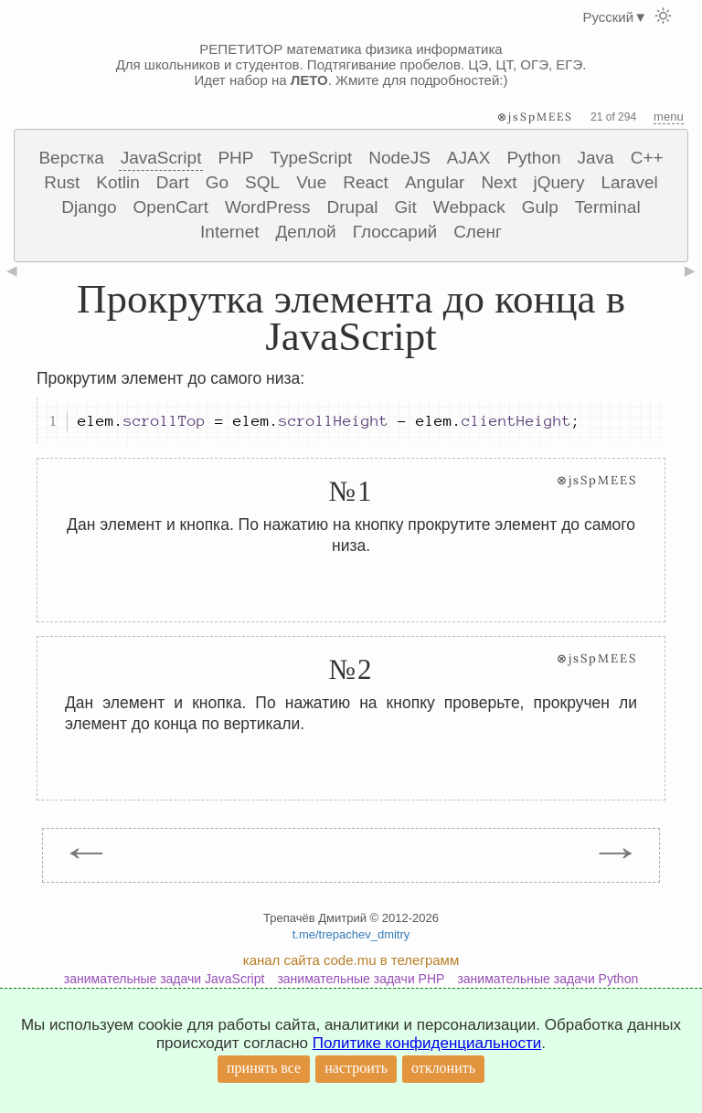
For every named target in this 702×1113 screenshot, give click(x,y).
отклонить (443, 1068)
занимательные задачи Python (547, 978)
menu (669, 116)
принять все (264, 1068)
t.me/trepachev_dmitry (351, 934)
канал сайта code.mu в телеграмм (351, 960)
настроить (356, 1068)
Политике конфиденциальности (427, 1043)
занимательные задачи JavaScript (164, 978)
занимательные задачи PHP (360, 978)
